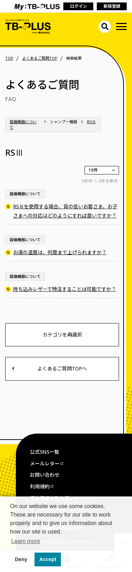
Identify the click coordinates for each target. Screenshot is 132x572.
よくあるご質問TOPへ (62, 368)
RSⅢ (91, 121)
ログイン (78, 6)
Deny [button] (21, 559)
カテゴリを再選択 (62, 334)
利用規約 (40, 486)
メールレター (44, 463)
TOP (9, 58)
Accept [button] (47, 559)
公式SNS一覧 (44, 451)
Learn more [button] (25, 541)
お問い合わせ (44, 474)
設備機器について (23, 124)
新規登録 (111, 6)
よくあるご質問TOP (39, 58)
